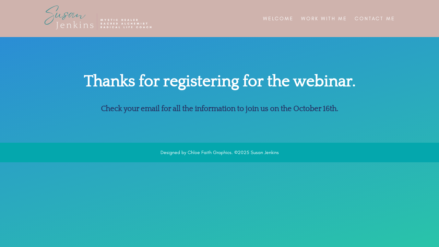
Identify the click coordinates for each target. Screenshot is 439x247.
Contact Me (375, 18)
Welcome (278, 18)
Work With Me (324, 18)
